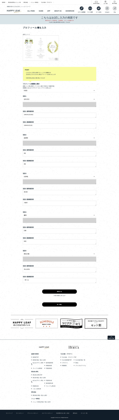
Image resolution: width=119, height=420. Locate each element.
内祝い (77, 362)
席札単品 (26, 2)
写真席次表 (49, 380)
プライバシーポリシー (32, 413)
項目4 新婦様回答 (28, 238)
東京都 (59, 192)
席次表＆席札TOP (37, 375)
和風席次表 (36, 386)
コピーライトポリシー (47, 413)
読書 (59, 231)
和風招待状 (49, 365)
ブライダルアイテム (80, 365)
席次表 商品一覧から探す (39, 377)
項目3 (24, 173)
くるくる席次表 (37, 389)
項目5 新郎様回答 (28, 266)
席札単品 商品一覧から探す (40, 395)
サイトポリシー (20, 413)
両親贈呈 (64, 365)
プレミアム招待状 (37, 368)
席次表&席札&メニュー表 (14, 2)
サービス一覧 (84, 413)
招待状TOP (36, 357)
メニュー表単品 (34, 2)
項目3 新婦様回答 (28, 199)
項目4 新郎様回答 (28, 227)
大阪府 (59, 203)
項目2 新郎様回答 (28, 150)
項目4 (24, 212)
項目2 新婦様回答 (28, 161)
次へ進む (59, 304)
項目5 (24, 251)
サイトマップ (9, 413)
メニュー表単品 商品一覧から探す (42, 402)
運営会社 (75, 413)
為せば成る (59, 269)
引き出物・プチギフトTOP (69, 357)
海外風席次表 (49, 383)
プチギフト (65, 362)
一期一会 (59, 280)
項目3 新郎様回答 (28, 188)
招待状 (3, 2)
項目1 (24, 96)
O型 (59, 153)
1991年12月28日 (59, 115)
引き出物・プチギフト (46, 2)
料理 (59, 241)
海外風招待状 (49, 362)
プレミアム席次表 (50, 386)
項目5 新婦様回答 (28, 276)
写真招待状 (49, 368)
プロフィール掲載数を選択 (31, 84)
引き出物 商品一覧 (80, 360)
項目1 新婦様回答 (28, 122)
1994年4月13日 (59, 125)
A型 (59, 164)
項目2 (24, 135)
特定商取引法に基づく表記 (62, 413)
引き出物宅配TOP (66, 360)
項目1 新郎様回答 (28, 111)
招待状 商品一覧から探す (39, 360)
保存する (59, 291)
